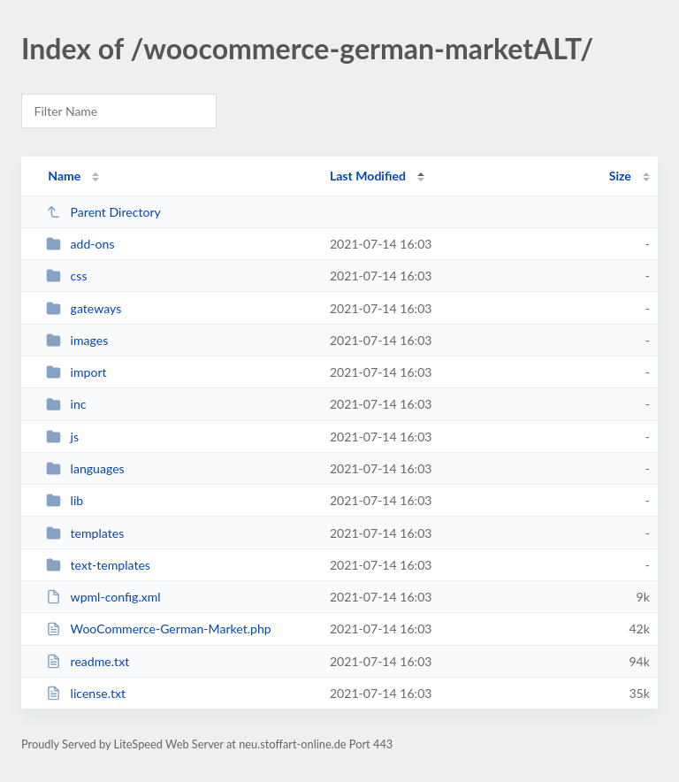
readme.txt (87, 661)
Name (64, 175)
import (76, 372)
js (62, 436)
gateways (83, 308)
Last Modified (368, 175)
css (66, 275)
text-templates (98, 564)
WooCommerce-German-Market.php (158, 628)
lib (64, 500)
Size (620, 175)
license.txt (86, 693)
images (77, 340)
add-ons (80, 243)
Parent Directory (103, 211)
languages (85, 468)
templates (85, 532)
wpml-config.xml (103, 596)
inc (66, 403)
